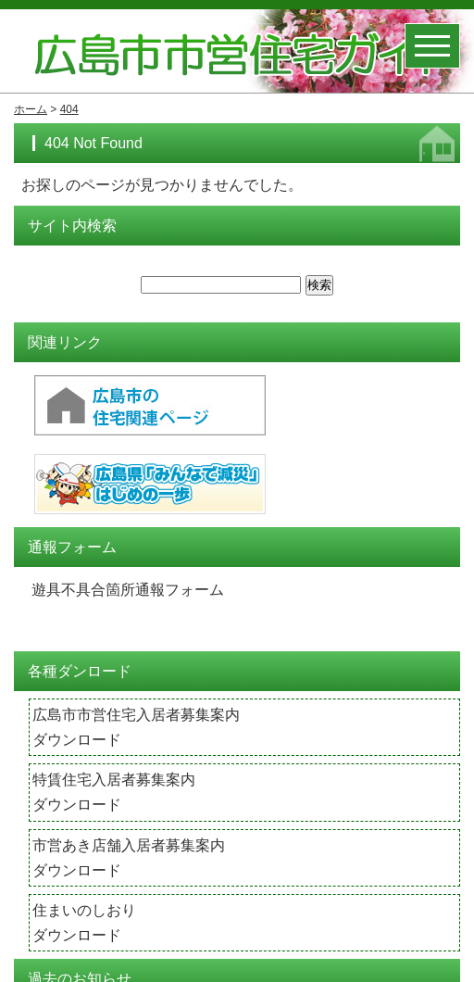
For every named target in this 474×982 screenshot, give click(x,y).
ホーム (30, 109)
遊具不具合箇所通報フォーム (127, 590)
